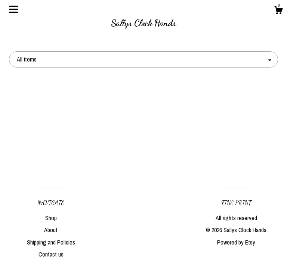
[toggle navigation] (13, 9)
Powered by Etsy (236, 242)
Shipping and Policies (51, 242)
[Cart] (278, 11)
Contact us (51, 254)
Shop (51, 218)
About (51, 230)
